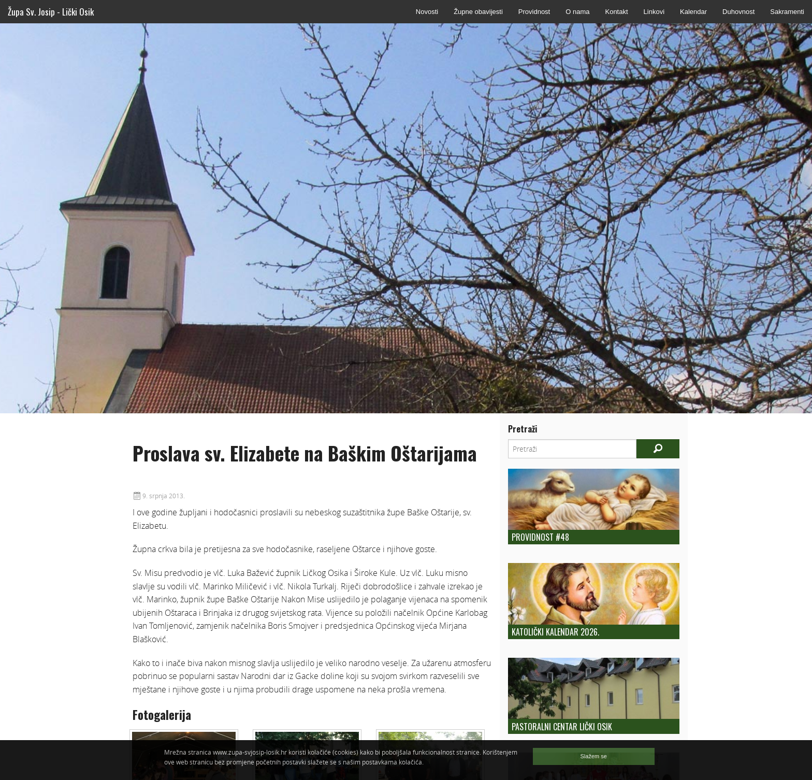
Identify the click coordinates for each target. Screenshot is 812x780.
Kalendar (693, 12)
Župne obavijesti (478, 12)
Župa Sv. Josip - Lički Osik (51, 11)
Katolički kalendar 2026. (555, 632)
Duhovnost (738, 12)
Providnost (534, 12)
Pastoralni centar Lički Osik (562, 726)
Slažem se (594, 756)
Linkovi (654, 12)
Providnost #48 (540, 537)
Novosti (427, 12)
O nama (577, 12)
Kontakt (616, 12)
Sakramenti (787, 12)
